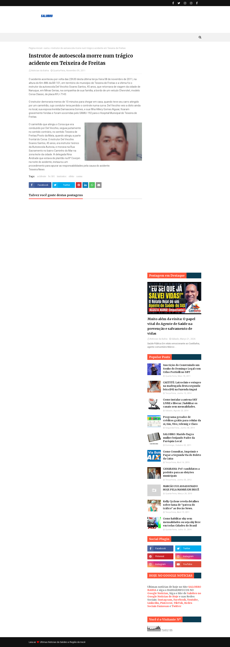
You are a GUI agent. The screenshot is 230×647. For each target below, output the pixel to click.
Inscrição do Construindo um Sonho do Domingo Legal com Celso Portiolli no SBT (182, 369)
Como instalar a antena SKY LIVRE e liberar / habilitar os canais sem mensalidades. (180, 403)
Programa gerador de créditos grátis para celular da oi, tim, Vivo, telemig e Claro (182, 421)
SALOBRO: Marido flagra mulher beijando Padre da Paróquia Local (179, 438)
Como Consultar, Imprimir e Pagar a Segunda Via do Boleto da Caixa (182, 455)
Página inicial (35, 48)
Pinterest (166, 603)
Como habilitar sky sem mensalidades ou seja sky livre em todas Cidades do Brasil (182, 522)
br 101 (51, 176)
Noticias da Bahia (40, 70)
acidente (41, 176)
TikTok (178, 603)
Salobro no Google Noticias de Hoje (174, 595)
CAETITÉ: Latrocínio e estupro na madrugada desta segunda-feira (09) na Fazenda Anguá (182, 386)
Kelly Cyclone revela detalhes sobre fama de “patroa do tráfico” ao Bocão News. (181, 505)
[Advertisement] (174, 100)
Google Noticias (157, 593)
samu (47, 48)
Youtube (192, 599)
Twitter (176, 606)
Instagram (165, 599)
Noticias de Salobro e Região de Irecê (66, 642)
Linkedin (153, 603)
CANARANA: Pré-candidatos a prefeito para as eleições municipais (181, 472)
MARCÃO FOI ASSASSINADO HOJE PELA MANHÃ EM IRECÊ (181, 488)
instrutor (61, 176)
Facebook (179, 599)
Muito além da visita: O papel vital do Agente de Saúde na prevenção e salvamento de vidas (171, 326)
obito (71, 176)
